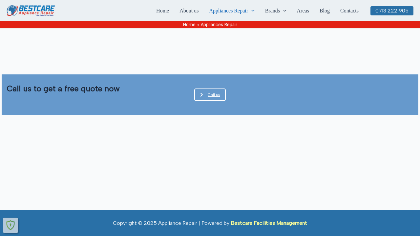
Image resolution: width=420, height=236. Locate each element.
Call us (210, 94)
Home (162, 10)
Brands (275, 11)
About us (189, 10)
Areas (303, 10)
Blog (325, 10)
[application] (251, 11)
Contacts (349, 10)
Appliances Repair (231, 11)
